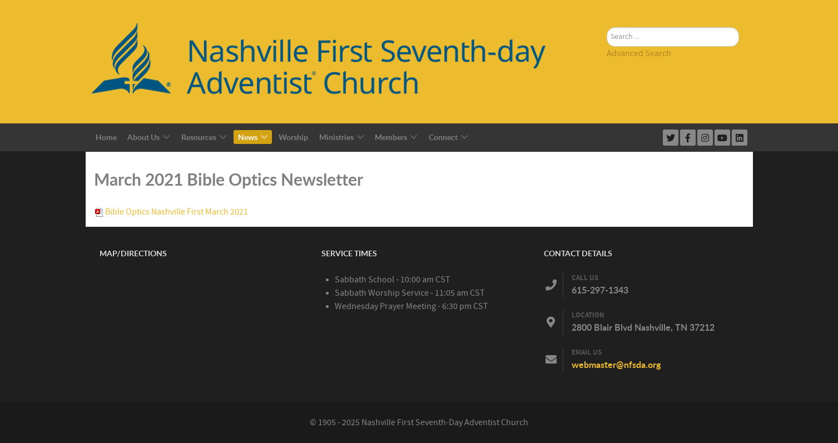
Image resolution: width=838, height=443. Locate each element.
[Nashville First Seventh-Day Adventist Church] (331, 61)
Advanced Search (639, 53)
